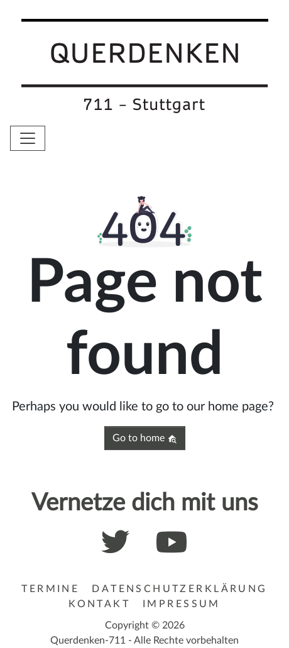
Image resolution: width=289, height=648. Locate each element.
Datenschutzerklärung (179, 589)
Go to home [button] (144, 438)
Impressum (182, 604)
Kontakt (99, 604)
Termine (50, 589)
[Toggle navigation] (27, 138)
